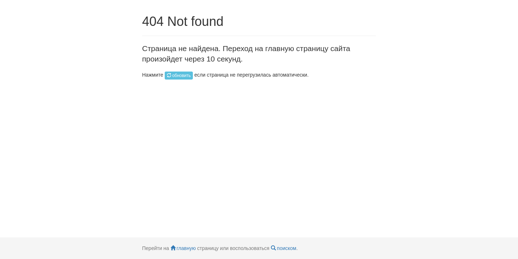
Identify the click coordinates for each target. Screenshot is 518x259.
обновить (179, 75)
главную (183, 248)
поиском (283, 248)
